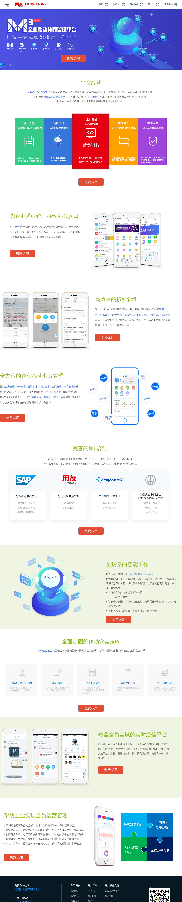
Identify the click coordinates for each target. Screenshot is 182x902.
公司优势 (75, 891)
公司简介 (75, 896)
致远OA (116, 4)
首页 (100, 4)
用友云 (151, 4)
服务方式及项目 (112, 891)
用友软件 (134, 4)
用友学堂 (109, 896)
